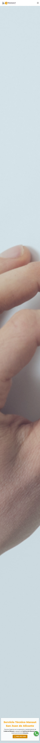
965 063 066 (20, 737)
